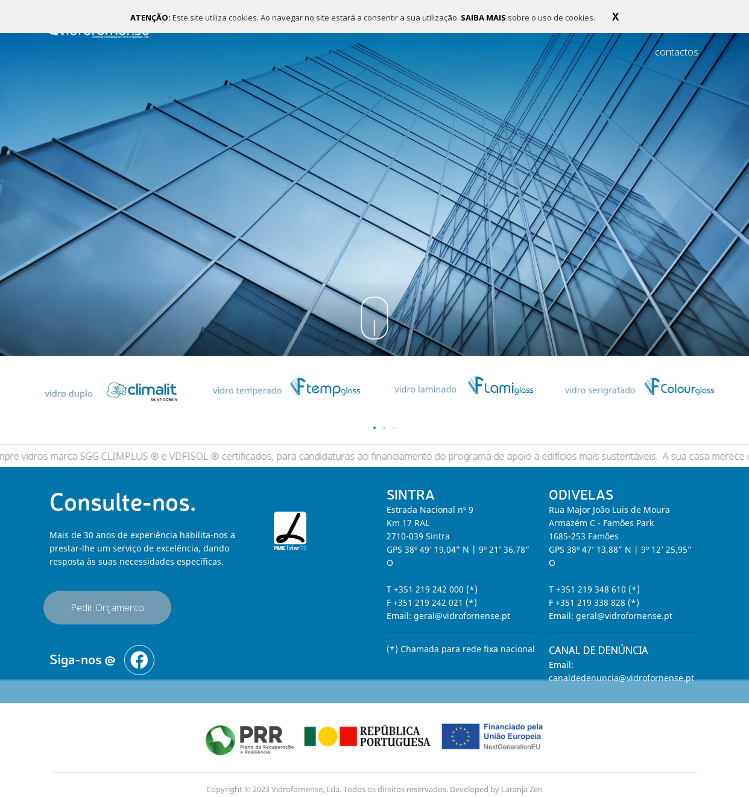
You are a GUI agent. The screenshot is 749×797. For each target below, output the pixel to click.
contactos (676, 52)
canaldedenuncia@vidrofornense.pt (621, 669)
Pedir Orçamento (107, 599)
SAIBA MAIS (484, 17)
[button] (374, 419)
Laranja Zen (522, 780)
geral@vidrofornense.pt (462, 607)
